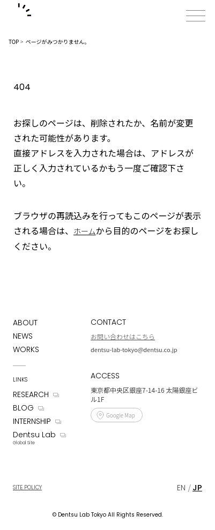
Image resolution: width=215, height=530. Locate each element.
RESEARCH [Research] (31, 394)
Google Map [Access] (120, 415)
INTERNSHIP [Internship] (32, 421)
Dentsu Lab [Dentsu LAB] (34, 434)
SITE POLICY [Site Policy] (27, 487)
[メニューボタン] (195, 15)
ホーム (84, 231)
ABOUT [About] (25, 322)
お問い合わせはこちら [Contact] (123, 336)
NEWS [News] (23, 336)
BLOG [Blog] (23, 407)
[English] (181, 488)
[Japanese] (197, 488)
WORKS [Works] (26, 349)
